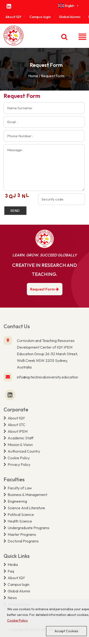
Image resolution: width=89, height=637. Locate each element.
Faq (9, 571)
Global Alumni (69, 16)
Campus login (40, 16)
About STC (14, 424)
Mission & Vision (18, 444)
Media (11, 564)
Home (33, 75)
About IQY (13, 16)
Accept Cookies (66, 631)
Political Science (19, 514)
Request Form (44, 289)
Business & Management (25, 494)
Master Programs (20, 534)
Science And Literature (24, 507)
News (10, 597)
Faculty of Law (18, 488)
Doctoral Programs (21, 541)
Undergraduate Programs (26, 527)
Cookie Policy (17, 457)
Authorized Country (22, 451)
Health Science (18, 521)
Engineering (15, 501)
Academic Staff (18, 438)
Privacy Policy (17, 464)
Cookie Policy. (17, 620)
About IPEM (16, 431)
